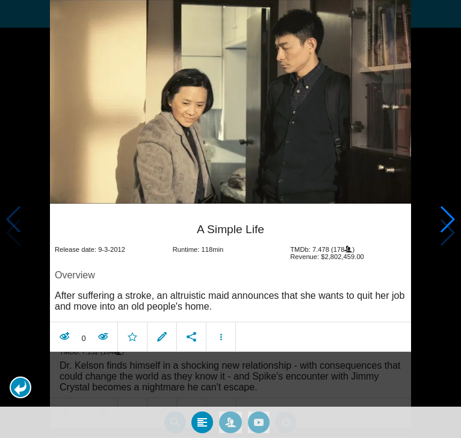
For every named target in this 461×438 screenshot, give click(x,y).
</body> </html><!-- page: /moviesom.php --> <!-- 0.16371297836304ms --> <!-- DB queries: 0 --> (230, 219)
